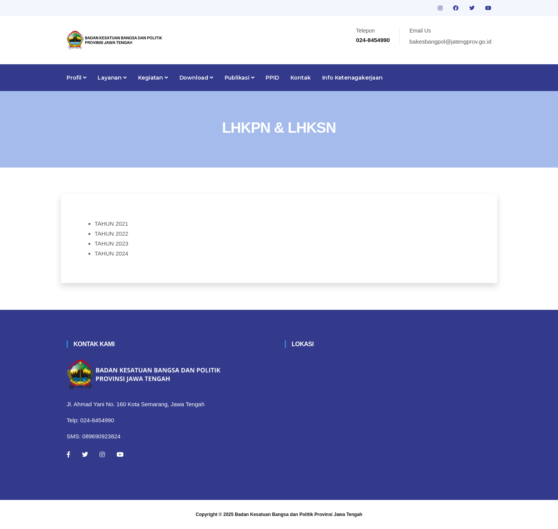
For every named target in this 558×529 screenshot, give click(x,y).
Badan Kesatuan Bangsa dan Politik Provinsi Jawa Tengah (298, 514)
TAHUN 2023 (111, 243)
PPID (272, 77)
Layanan (112, 77)
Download (196, 77)
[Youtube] (120, 454)
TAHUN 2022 (111, 233)
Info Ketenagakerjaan (352, 77)
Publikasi (240, 77)
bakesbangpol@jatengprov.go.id (450, 41)
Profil (76, 77)
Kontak (300, 77)
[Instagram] (102, 454)
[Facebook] (68, 454)
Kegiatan (153, 77)
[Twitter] (85, 454)
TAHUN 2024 (111, 253)
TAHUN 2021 (111, 223)
